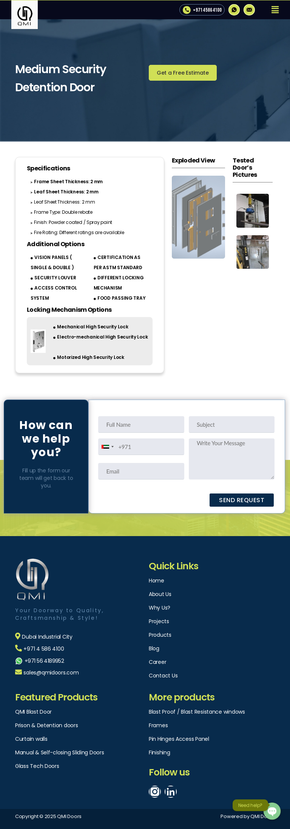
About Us (160, 594)
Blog (154, 648)
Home (156, 580)
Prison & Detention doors (46, 725)
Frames (158, 725)
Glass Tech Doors (37, 766)
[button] (183, 73)
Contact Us (163, 675)
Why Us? (159, 607)
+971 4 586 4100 (207, 10)
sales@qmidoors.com (51, 672)
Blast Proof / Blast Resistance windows (197, 712)
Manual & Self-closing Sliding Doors (59, 752)
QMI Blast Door (33, 712)
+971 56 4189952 (44, 661)
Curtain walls (31, 739)
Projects (159, 621)
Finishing (159, 752)
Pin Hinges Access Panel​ (179, 739)
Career (157, 662)
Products (160, 635)
